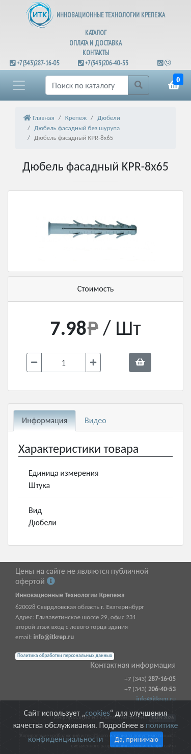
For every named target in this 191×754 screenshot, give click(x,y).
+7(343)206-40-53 (106, 63)
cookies (97, 713)
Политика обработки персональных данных (64, 655)
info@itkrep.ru (156, 698)
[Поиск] (86, 85)
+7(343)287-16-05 (38, 63)
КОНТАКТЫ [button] (96, 52)
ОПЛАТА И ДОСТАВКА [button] (95, 43)
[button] (19, 85)
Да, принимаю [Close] (136, 739)
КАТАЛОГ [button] (95, 33)
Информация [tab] (44, 420)
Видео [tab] (95, 420)
